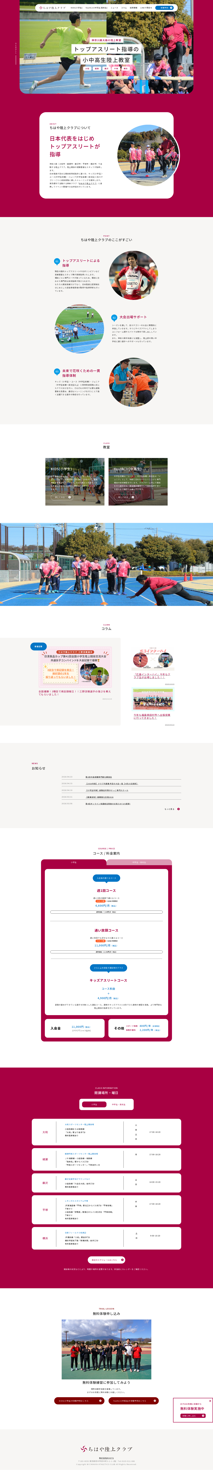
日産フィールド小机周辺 (75, 1232)
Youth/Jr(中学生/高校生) (97, 8)
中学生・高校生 (139, 862)
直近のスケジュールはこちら (108, 1260)
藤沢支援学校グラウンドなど (77, 1179)
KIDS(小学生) (77, 8)
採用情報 (133, 8)
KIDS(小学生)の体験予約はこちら (80, 1401)
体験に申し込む (193, 1415)
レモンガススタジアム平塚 (76, 1201)
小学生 (74, 862)
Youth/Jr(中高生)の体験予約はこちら (134, 1401)
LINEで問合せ (146, 8)
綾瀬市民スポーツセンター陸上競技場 (81, 1154)
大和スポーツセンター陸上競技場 (79, 1124)
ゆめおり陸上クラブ (87, 183)
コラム (124, 8)
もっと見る (172, 809)
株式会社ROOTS (106, 1458)
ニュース (114, 8)
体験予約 (166, 8)
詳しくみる (63, 497)
